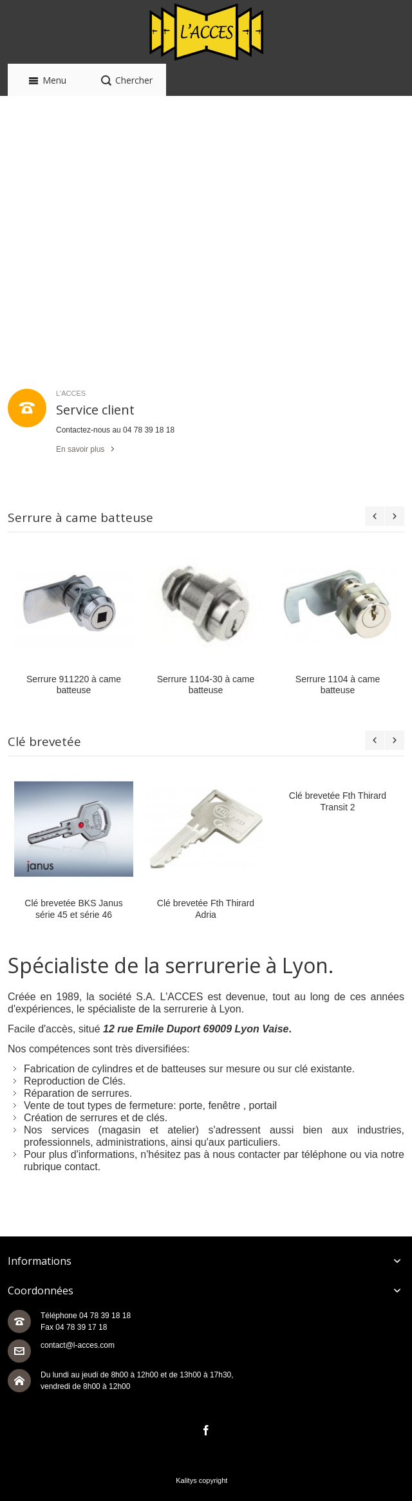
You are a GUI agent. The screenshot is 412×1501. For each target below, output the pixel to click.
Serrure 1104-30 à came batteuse (206, 684)
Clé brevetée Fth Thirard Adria (205, 908)
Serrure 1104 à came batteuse (337, 684)
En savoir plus (80, 449)
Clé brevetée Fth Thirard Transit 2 (337, 801)
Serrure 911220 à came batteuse (73, 684)
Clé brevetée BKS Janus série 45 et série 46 (73, 908)
